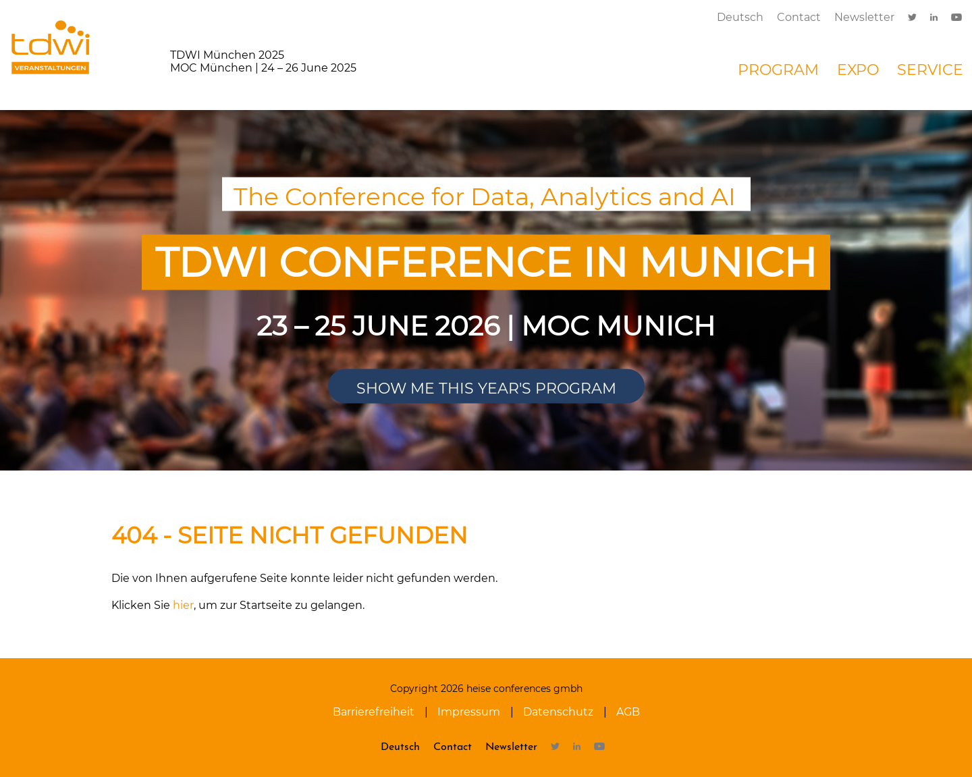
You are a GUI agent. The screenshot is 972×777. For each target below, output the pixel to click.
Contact (799, 17)
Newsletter (864, 17)
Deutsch (740, 17)
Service (930, 70)
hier (183, 605)
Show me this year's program (486, 388)
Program (778, 70)
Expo (858, 70)
